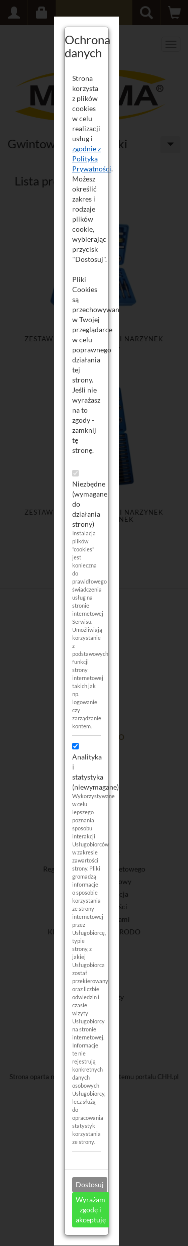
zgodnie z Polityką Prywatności (99, 158)
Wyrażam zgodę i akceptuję (98, 1209)
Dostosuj (97, 1184)
